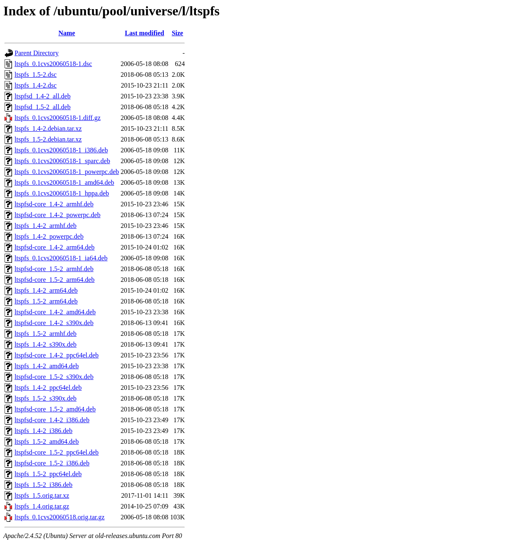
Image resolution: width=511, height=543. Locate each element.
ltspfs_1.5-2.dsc (35, 74)
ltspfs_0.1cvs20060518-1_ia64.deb (61, 258)
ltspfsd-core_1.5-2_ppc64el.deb (57, 452)
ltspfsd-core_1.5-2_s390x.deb (54, 376)
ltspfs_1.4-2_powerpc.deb (49, 236)
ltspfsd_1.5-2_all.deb (43, 106)
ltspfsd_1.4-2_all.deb (43, 96)
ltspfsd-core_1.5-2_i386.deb (52, 463)
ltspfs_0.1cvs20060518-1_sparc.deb (62, 160)
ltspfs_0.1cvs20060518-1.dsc (53, 63)
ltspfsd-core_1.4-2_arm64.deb (55, 247)
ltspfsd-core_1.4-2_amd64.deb (55, 312)
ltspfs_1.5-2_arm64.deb (46, 301)
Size (177, 33)
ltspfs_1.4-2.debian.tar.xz (48, 128)
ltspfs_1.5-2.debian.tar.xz (48, 139)
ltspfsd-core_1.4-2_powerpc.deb (57, 214)
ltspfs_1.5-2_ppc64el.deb (48, 473)
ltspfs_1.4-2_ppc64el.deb (48, 387)
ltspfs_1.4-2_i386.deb (44, 430)
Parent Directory (37, 52)
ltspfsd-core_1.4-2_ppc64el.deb (57, 355)
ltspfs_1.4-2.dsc (35, 85)
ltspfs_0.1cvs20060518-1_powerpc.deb (67, 171)
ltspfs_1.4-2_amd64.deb (47, 365)
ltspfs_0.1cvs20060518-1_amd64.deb (64, 182)
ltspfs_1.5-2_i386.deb (44, 484)
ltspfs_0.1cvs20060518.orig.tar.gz (60, 517)
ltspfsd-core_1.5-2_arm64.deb (55, 279)
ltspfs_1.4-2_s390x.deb (45, 344)
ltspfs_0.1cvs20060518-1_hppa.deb (62, 193)
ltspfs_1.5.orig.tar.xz (42, 495)
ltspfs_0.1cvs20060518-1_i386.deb (61, 150)
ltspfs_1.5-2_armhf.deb (45, 333)
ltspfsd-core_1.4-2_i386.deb (52, 419)
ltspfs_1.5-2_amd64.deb (47, 441)
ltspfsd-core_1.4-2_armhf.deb (54, 204)
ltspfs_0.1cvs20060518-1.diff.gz (57, 117)
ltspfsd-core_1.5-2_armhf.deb (54, 268)
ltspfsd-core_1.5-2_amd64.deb (55, 409)
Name (67, 33)
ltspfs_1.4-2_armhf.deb (45, 225)
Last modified (144, 33)
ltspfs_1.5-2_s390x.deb (45, 398)
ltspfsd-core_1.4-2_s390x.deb (54, 322)
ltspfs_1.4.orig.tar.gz (42, 506)
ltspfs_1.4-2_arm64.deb (46, 290)
